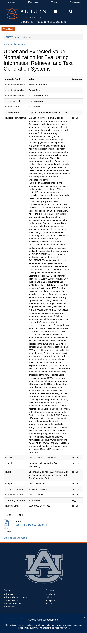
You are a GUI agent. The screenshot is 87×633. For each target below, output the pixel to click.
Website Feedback (12, 603)
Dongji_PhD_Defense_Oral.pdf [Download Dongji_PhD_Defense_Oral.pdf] (31, 524)
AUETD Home (12, 37)
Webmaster (9, 606)
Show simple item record (15, 44)
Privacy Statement (42, 628)
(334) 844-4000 (11, 600)
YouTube (50, 603)
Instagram (50, 600)
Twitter (49, 597)
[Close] (85, 617)
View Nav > (8, 29)
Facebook (50, 594)
